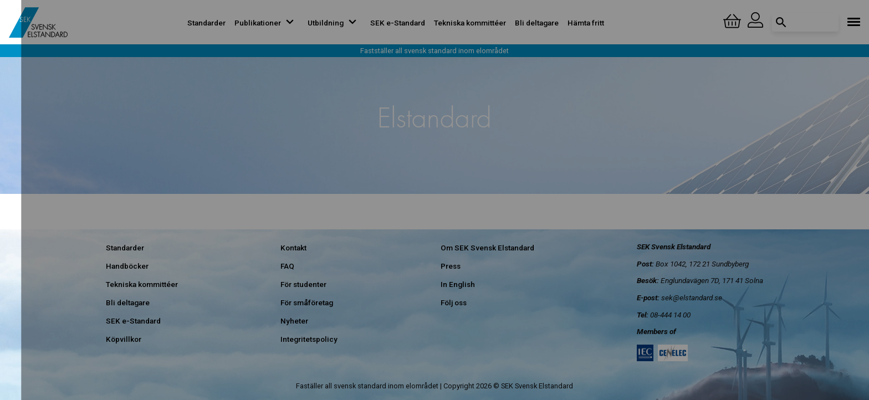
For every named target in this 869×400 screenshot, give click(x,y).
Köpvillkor (123, 339)
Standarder (206, 22)
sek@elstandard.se (691, 297)
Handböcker (127, 265)
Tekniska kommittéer (470, 22)
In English (458, 284)
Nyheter (294, 320)
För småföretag (306, 302)
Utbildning (334, 22)
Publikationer (266, 22)
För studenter (303, 284)
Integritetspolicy (309, 339)
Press (451, 265)
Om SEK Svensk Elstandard (487, 247)
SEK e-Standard (397, 22)
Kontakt (293, 247)
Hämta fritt (586, 22)
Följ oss (454, 302)
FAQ (287, 265)
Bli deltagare (537, 22)
